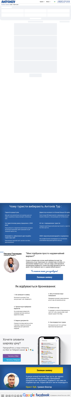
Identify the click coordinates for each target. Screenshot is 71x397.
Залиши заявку (44, 277)
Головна (3, 4)
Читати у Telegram (13, 360)
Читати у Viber (13, 356)
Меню (47, 1)
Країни (41, 1)
